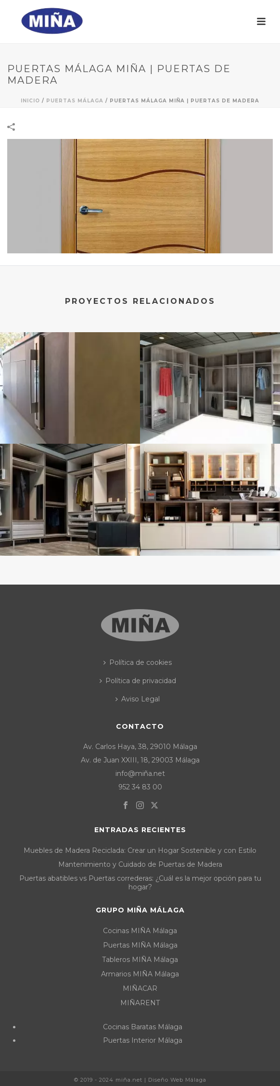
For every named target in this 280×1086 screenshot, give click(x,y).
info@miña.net (140, 773)
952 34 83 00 (140, 787)
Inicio (30, 101)
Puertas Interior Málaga (142, 1040)
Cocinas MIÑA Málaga (140, 930)
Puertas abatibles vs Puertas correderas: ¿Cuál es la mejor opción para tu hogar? (140, 882)
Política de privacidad (138, 680)
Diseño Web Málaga (177, 1079)
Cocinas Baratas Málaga (142, 1027)
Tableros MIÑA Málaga (140, 959)
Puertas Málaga (74, 101)
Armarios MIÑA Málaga (140, 974)
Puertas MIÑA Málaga (140, 945)
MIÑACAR (140, 988)
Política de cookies (137, 662)
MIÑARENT (140, 1003)
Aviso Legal (137, 699)
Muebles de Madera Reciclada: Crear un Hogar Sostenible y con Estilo (140, 850)
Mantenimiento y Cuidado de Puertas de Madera (140, 864)
